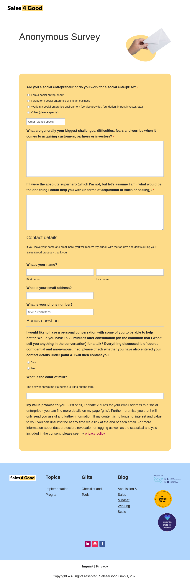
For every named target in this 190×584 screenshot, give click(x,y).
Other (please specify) (44, 112)
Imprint (87, 566)
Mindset (124, 500)
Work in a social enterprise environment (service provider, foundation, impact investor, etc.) (87, 106)
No (33, 368)
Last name (102, 279)
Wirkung (124, 506)
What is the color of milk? (47, 377)
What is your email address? (49, 288)
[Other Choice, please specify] (45, 121)
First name (33, 279)
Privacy (102, 566)
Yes (33, 362)
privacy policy (95, 433)
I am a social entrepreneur (47, 94)
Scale (122, 512)
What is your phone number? (49, 304)
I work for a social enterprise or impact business (60, 100)
